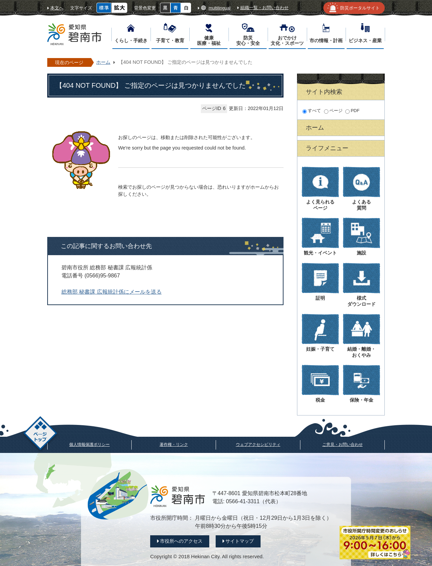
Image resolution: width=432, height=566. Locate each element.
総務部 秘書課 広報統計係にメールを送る (111, 292)
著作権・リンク (174, 444)
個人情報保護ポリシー (89, 444)
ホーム (103, 62)
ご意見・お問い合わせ (342, 444)
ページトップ (40, 434)
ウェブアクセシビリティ (258, 444)
